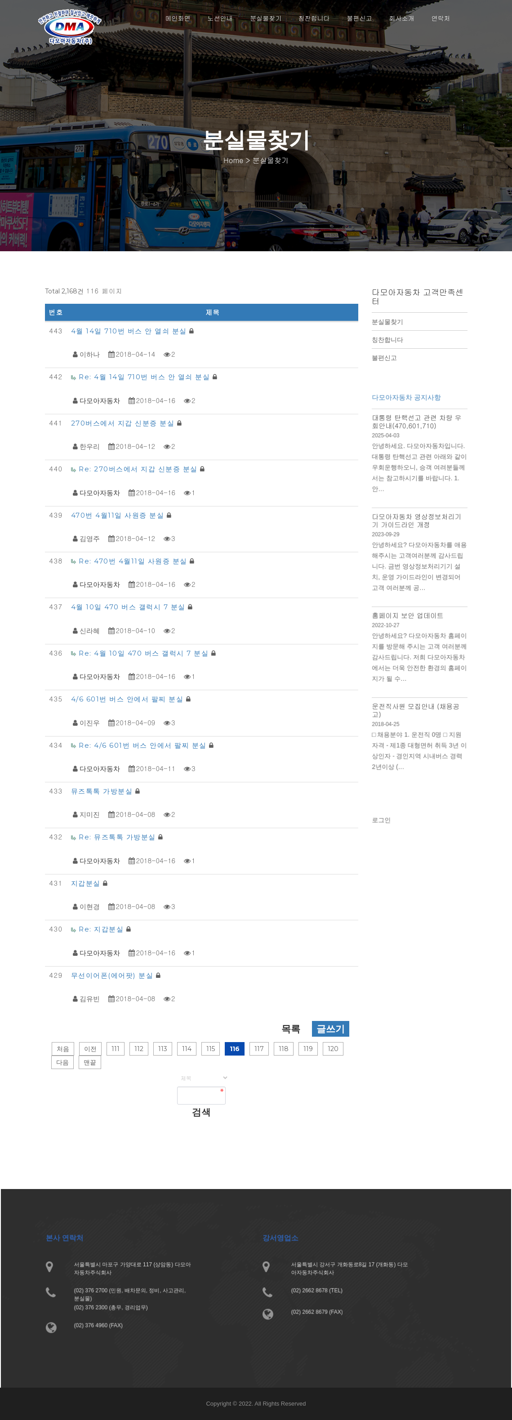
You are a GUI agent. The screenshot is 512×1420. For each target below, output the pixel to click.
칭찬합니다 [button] (314, 17)
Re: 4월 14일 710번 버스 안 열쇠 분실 (146, 377)
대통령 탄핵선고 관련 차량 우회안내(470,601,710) (417, 432)
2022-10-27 (387, 627)
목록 (290, 1028)
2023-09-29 (387, 541)
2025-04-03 (387, 446)
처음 (63, 1049)
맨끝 (90, 1062)
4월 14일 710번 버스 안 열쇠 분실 (130, 331)
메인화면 (178, 17)
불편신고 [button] (359, 17)
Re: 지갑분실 (102, 929)
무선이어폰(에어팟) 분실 (113, 975)
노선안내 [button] (220, 17)
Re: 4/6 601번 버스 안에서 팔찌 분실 (144, 745)
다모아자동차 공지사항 (407, 409)
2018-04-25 (387, 722)
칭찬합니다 (387, 339)
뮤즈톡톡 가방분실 (103, 791)
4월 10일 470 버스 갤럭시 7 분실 (129, 607)
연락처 (441, 17)
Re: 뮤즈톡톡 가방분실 (118, 837)
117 (259, 1049)
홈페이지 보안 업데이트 (408, 617)
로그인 (383, 824)
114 (186, 1049)
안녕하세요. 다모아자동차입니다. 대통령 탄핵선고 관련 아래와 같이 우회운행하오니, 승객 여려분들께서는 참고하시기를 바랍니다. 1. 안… (419, 477)
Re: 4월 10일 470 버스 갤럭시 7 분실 (145, 653)
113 (162, 1049)
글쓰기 (330, 1028)
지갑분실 (87, 883)
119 (308, 1049)
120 (333, 1049)
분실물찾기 (387, 321)
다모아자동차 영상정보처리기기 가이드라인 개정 (417, 527)
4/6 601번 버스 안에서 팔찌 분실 (128, 699)
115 (210, 1049)
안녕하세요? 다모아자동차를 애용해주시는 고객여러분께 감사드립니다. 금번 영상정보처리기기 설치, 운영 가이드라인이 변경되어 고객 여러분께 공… (419, 571)
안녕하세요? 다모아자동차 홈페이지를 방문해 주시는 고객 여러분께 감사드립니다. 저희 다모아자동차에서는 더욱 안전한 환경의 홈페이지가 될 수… (419, 658)
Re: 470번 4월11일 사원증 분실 (134, 561)
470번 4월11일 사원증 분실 (119, 515)
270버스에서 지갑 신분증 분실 (124, 423)
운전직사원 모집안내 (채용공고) (416, 709)
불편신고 (384, 357)
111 (115, 1049)
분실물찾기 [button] (265, 17)
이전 (90, 1049)
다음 (62, 1062)
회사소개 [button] (401, 17)
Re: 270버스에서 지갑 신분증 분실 (139, 469)
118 (284, 1049)
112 (138, 1049)
